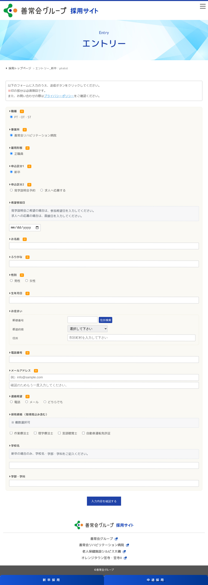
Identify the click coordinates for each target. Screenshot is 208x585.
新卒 (15, 172)
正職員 (16, 153)
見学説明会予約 (22, 190)
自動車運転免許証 (96, 434)
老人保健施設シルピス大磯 (101, 552)
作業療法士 (19, 434)
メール (32, 403)
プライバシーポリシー (59, 96)
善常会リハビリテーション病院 (33, 135)
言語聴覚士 (67, 434)
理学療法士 (43, 434)
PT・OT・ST (20, 117)
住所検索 (105, 321)
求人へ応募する (53, 190)
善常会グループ (101, 539)
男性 (15, 282)
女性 (30, 282)
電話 (15, 403)
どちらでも (53, 403)
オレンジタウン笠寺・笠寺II (101, 558)
